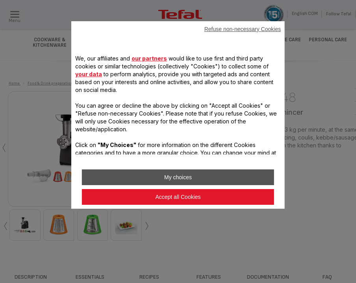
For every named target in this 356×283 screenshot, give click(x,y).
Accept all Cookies (177, 197)
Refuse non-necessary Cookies (242, 29)
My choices (178, 177)
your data (88, 74)
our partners (149, 58)
